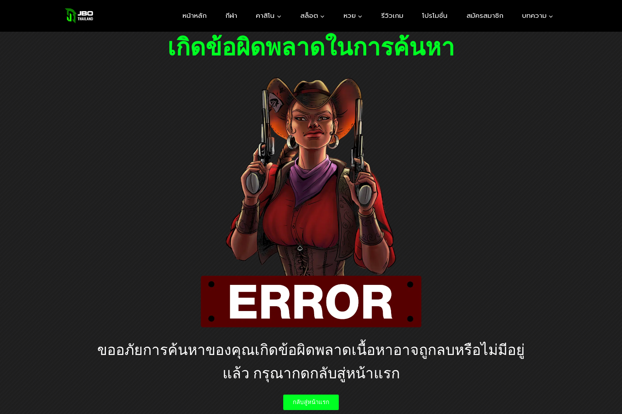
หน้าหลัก (194, 15)
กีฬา (231, 15)
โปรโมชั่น (434, 15)
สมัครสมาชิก (484, 15)
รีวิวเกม (392, 15)
